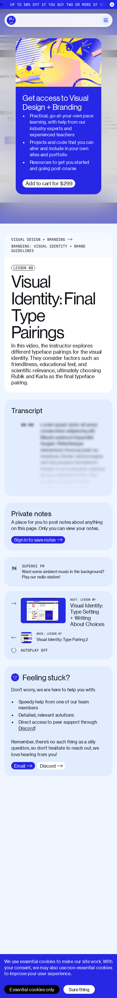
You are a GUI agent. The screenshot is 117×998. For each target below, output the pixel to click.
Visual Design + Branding (38, 239)
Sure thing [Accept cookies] (79, 989)
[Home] (58, 4)
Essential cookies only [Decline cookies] (32, 989)
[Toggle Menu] (105, 20)
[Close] (112, 5)
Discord (27, 728)
